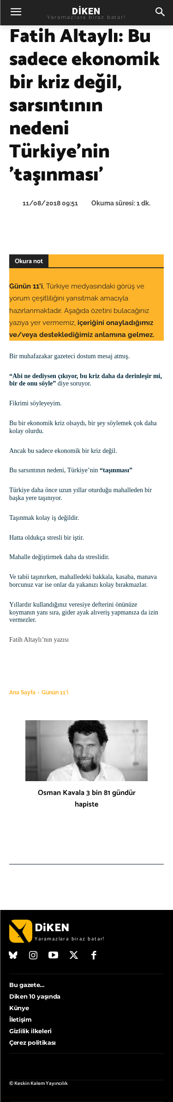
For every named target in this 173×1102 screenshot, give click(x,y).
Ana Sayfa (22, 692)
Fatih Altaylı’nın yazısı (39, 639)
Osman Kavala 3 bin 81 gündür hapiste (87, 799)
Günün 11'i (55, 692)
